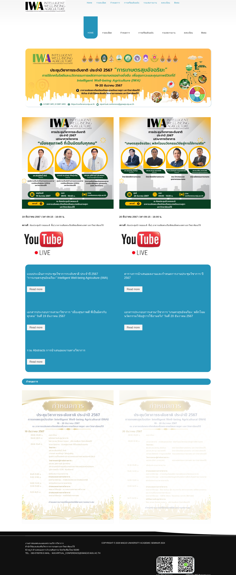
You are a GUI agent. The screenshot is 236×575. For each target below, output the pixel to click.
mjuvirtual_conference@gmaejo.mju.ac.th (76, 553)
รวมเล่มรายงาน (150, 3)
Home (89, 3)
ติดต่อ (176, 3)
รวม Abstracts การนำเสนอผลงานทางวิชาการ (56, 350)
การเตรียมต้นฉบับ (131, 3)
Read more (36, 289)
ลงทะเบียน (165, 3)
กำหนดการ (115, 3)
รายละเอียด (101, 3)
